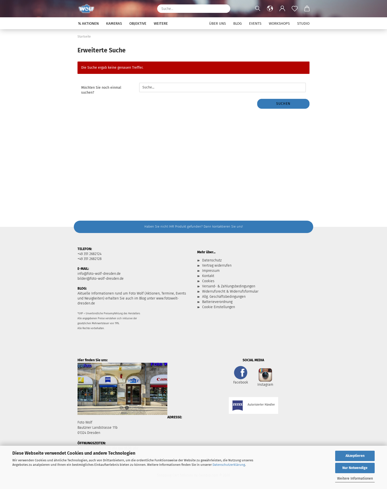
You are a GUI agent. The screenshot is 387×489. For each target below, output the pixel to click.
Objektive (137, 23)
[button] (270, 8)
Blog (237, 23)
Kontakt (208, 276)
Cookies (208, 281)
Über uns (217, 23)
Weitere (161, 23)
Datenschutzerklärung (229, 465)
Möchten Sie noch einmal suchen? (101, 90)
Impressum (211, 271)
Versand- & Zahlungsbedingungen (228, 286)
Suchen (283, 104)
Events (255, 23)
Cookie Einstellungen (218, 307)
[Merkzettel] (295, 8)
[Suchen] (224, 8)
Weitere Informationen (355, 478)
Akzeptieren (355, 456)
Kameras (114, 23)
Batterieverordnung (217, 302)
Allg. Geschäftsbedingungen (224, 297)
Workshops (279, 23)
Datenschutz (212, 260)
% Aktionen (88, 23)
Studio (303, 23)
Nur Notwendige (355, 468)
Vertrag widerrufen (217, 265)
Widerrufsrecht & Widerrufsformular (230, 291)
